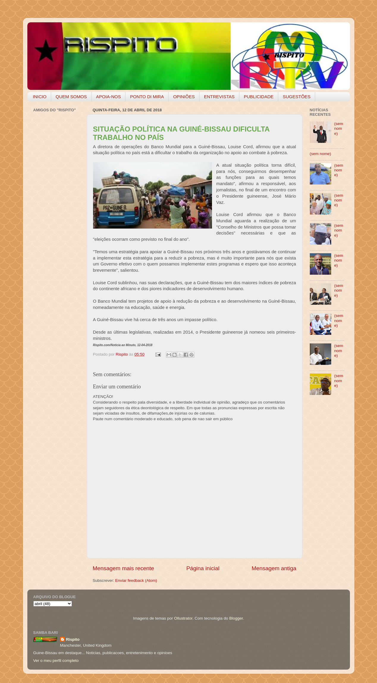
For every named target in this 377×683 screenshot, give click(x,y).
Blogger (236, 618)
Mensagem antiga (274, 568)
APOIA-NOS (108, 96)
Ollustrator (183, 618)
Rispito (73, 639)
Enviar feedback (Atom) (136, 580)
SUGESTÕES (296, 96)
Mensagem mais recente (123, 568)
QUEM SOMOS (71, 96)
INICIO (39, 96)
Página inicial (202, 568)
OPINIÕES (184, 96)
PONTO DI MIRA (147, 96)
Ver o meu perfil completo (56, 660)
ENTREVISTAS (219, 96)
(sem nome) (338, 128)
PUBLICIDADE (259, 96)
